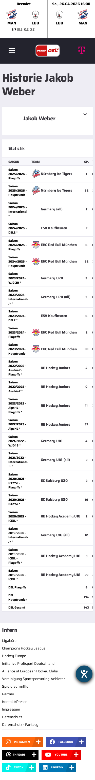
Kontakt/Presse (14, 701)
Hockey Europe (14, 656)
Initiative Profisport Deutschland (28, 663)
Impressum (11, 709)
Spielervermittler (16, 686)
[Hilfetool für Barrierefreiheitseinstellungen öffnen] (84, 674)
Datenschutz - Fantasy (20, 724)
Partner (8, 694)
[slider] (47, 19)
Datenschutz (12, 717)
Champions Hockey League (24, 648)
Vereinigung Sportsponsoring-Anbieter (33, 679)
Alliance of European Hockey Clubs (30, 671)
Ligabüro (9, 640)
